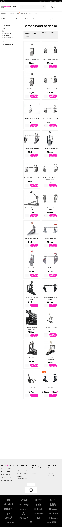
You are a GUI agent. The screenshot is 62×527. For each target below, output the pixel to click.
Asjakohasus (51, 33)
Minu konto (51, 476)
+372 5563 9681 (8, 481)
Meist (36, 14)
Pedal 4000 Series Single (31, 59)
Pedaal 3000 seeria (50, 388)
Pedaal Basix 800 (31, 388)
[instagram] (4, 1)
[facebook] (1, 1)
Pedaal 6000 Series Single (50, 148)
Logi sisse (51, 473)
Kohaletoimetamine (22, 471)
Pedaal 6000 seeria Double (31, 148)
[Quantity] (27, 66)
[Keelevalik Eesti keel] (42, 1)
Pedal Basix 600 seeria (31, 358)
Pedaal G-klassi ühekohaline (32, 238)
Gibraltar (7, 33)
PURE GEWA (8, 37)
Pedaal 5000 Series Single (31, 118)
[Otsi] (33, 7)
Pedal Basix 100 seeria (50, 327)
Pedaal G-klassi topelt (50, 238)
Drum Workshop (9, 31)
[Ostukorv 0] (56, 7)
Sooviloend (57, 1)
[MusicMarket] (8, 7)
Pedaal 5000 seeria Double (50, 118)
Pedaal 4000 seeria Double (50, 59)
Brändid (24, 14)
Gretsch (7, 35)
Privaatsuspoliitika (22, 474)
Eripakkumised (14, 13)
